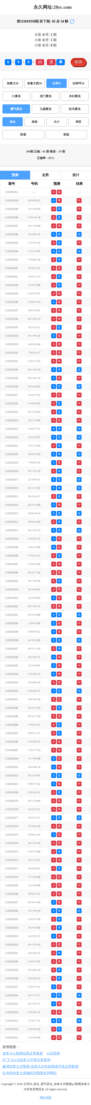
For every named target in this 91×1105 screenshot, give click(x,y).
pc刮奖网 (53, 1053)
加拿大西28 (34, 83)
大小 (56, 121)
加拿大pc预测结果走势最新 (22, 1053)
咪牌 (78, 62)
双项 (23, 134)
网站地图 (45, 1097)
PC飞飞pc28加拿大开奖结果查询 (26, 1060)
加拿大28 (12, 83)
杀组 (34, 121)
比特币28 (78, 83)
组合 (13, 121)
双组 (66, 134)
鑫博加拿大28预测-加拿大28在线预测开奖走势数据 (40, 1066)
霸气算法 (16, 109)
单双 (78, 121)
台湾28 (56, 83)
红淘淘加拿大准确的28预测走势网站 (29, 1073)
